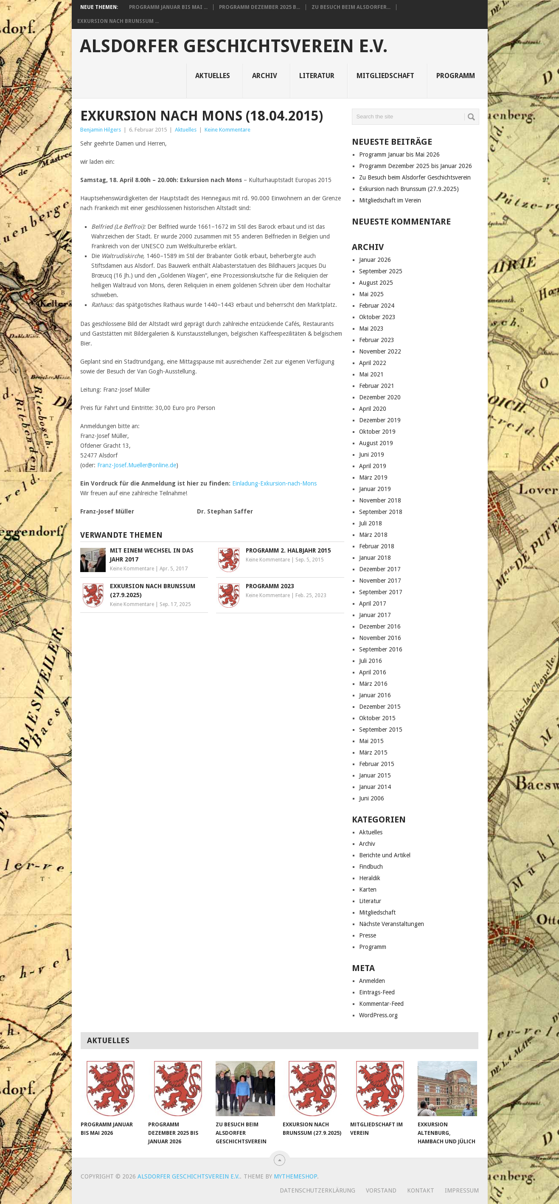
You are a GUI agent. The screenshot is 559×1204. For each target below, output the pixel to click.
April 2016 (372, 672)
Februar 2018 (376, 546)
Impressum (462, 1190)
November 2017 (380, 580)
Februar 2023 (376, 340)
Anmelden (372, 980)
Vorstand (381, 1190)
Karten (367, 889)
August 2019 (376, 443)
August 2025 (376, 282)
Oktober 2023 (377, 317)
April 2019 (372, 466)
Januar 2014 (375, 786)
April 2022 (372, 362)
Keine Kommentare (227, 129)
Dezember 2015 (380, 706)
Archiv (264, 76)
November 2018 (380, 500)
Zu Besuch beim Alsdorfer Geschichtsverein (415, 177)
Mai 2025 (371, 294)
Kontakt (420, 1190)
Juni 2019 (371, 454)
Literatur (316, 76)
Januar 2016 (375, 695)
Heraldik (369, 878)
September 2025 (380, 271)
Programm (455, 76)
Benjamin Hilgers (100, 129)
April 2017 (372, 603)
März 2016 (373, 683)
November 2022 (380, 351)
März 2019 (373, 477)
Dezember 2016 (380, 626)
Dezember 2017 (380, 569)
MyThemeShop (295, 1176)
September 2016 (380, 649)
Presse (367, 935)
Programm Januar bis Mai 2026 (399, 154)
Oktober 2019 (377, 431)
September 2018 (380, 511)
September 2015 (380, 729)
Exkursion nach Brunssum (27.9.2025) (409, 188)
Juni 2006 (371, 798)
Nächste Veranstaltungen (391, 924)
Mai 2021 (371, 374)
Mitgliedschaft (385, 76)
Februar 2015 (376, 764)
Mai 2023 (371, 328)
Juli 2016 (370, 660)
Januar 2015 (375, 775)
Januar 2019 (375, 489)
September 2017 (380, 592)
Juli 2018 (370, 523)
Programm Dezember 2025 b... (259, 7)
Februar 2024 (376, 305)
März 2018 (373, 534)
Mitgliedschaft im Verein (390, 200)
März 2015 (373, 752)
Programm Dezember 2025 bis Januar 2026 (415, 166)
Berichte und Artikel (384, 855)
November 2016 (380, 637)
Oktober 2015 (377, 718)
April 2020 (372, 408)
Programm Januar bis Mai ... (168, 7)
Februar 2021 (376, 385)
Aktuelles (212, 76)
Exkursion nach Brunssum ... (118, 21)
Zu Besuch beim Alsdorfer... (351, 7)
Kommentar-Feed (381, 1003)
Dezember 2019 (380, 420)
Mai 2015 (371, 741)
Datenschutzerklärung (317, 1190)
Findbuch (371, 866)
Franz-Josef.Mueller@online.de (136, 465)
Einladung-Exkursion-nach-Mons (274, 483)
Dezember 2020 (380, 397)
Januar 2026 (375, 259)
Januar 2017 (375, 615)
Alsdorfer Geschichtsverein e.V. (234, 46)
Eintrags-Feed (377, 992)
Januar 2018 (375, 557)
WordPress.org (378, 1015)
